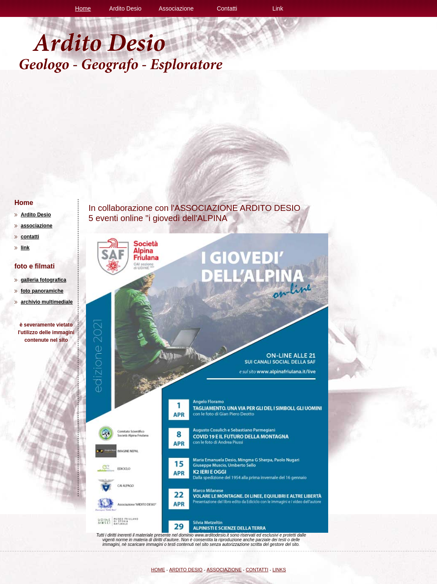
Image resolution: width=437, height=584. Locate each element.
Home (83, 8)
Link (277, 8)
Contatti (227, 8)
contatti (30, 237)
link (25, 248)
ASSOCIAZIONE (224, 569)
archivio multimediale (47, 302)
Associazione (176, 8)
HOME (158, 569)
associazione (37, 226)
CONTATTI (257, 569)
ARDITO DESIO (186, 569)
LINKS (279, 569)
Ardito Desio (125, 8)
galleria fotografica (43, 280)
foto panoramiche (42, 291)
